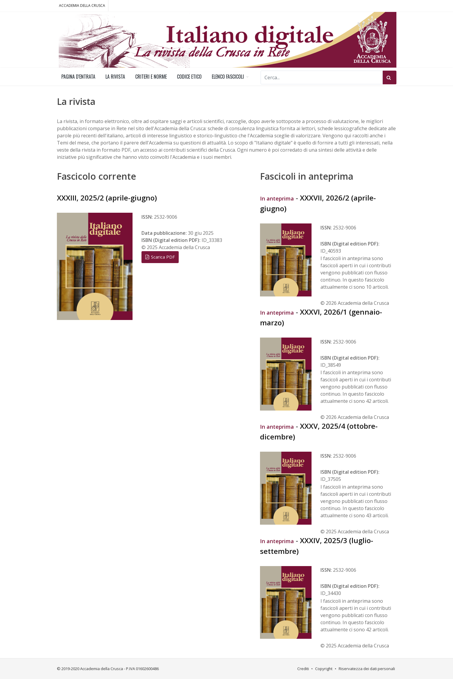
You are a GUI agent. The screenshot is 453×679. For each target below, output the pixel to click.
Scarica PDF (160, 257)
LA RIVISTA (115, 76)
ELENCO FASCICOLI (228, 76)
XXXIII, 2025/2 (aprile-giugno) (107, 198)
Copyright (323, 668)
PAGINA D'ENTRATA (78, 76)
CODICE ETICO (189, 76)
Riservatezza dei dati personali (367, 668)
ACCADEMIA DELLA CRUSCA (82, 5)
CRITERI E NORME (151, 76)
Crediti (303, 668)
